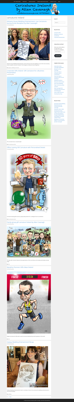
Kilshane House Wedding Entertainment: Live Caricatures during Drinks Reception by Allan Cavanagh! (27, 22)
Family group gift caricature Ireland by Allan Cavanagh (26, 222)
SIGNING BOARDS (32, 1)
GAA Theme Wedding (58, 83)
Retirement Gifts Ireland (59, 81)
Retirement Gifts (13, 144)
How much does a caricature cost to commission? (58, 73)
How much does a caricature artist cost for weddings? (59, 77)
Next (10, 396)
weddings (9, 394)
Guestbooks (56, 35)
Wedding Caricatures (15, 67)
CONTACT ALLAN (53, 1)
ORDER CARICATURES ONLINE (42, 1)
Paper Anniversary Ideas (59, 85)
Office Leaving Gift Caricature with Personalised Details (26, 147)
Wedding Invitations (58, 80)
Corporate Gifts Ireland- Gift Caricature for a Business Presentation (25, 72)
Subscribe (58, 55)
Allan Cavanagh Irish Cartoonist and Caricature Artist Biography (59, 89)
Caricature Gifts (57, 32)
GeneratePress (47, 400)
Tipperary (9, 67)
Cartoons (56, 86)
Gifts (9, 144)
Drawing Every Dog (58, 93)
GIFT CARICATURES (17, 1)
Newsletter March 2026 (59, 109)
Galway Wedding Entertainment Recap (20, 342)
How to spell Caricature (59, 92)
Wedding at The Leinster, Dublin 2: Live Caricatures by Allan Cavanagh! (59, 120)
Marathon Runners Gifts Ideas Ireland (20, 267)
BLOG (59, 1)
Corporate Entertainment (59, 37)
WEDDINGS (25, 1)
